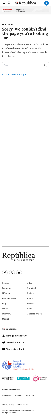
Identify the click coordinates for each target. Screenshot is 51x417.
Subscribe (30, 395)
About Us (18, 395)
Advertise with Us (11, 389)
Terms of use (22, 404)
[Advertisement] (25, 167)
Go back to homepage (14, 74)
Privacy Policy (8, 404)
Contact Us (7, 395)
